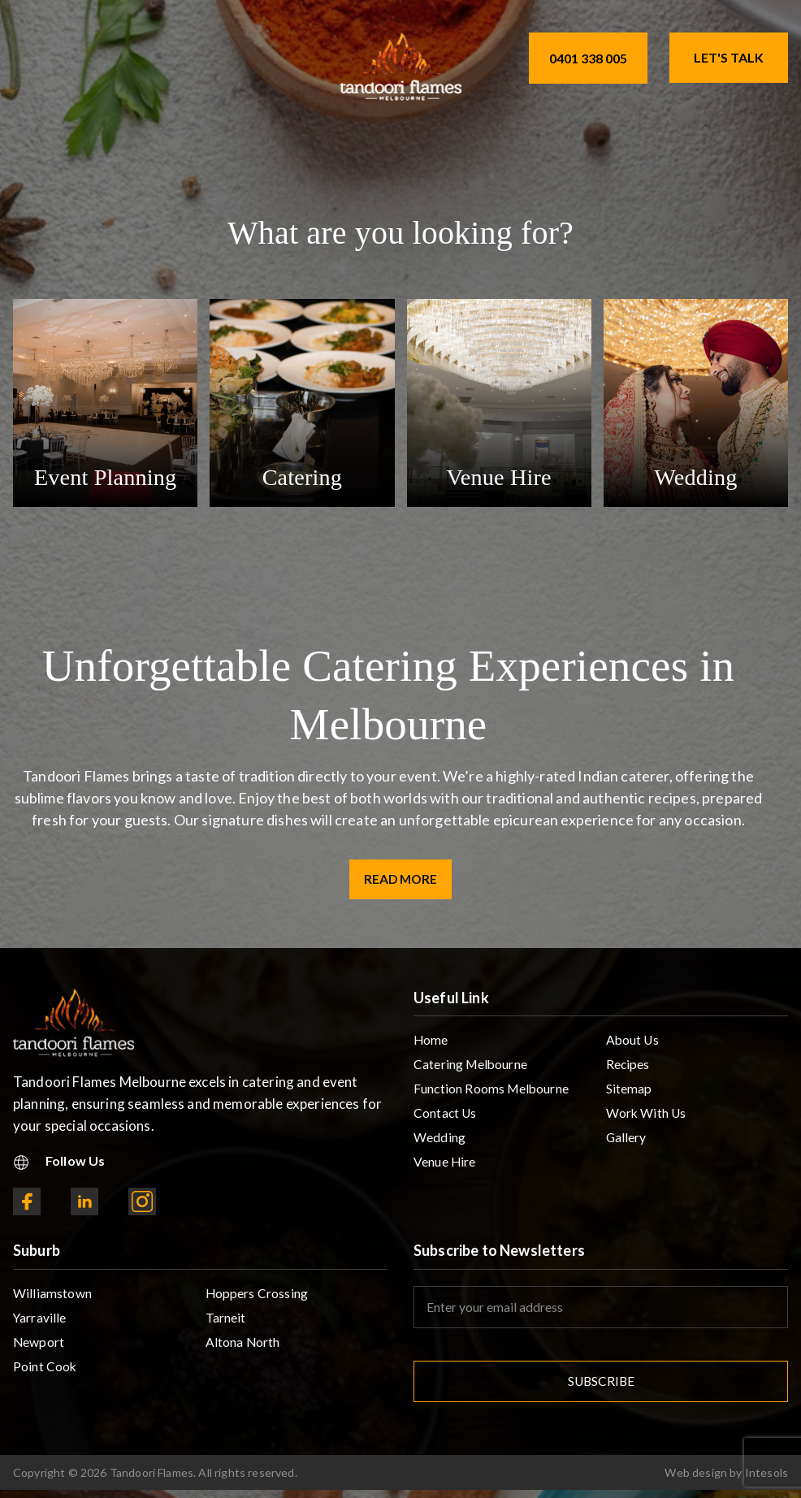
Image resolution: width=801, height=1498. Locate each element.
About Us (633, 1043)
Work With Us (647, 1119)
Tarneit (226, 1321)
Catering (302, 476)
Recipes (628, 1068)
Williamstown (52, 1296)
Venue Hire (498, 476)
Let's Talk (729, 57)
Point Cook (45, 1371)
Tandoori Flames (151, 1480)
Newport (39, 1346)
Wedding (696, 476)
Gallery (626, 1144)
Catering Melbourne (471, 1068)
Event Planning (104, 476)
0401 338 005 (588, 58)
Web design (696, 1480)
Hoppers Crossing (258, 1296)
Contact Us (445, 1119)
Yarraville (40, 1321)
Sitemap (629, 1094)
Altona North (243, 1346)
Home (431, 1043)
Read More (401, 880)
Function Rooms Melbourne (492, 1094)
